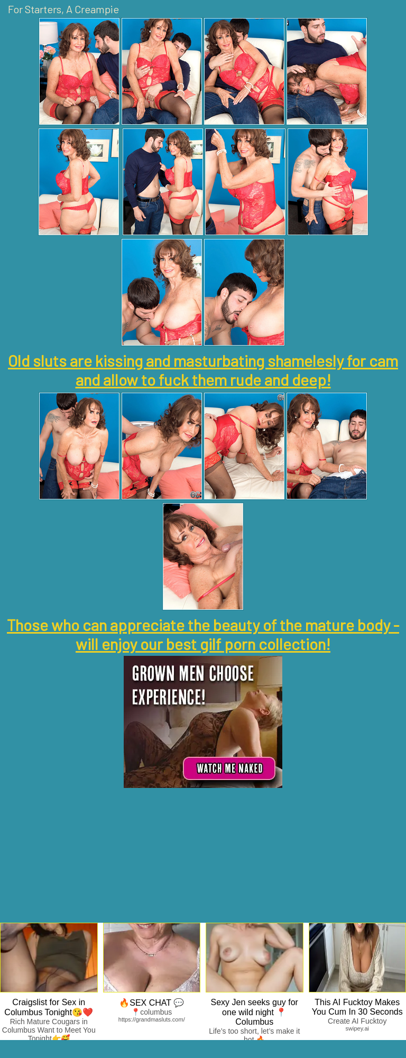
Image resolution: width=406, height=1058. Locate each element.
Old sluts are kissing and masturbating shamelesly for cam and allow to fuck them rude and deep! (203, 370)
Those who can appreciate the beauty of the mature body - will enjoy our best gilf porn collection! (203, 634)
